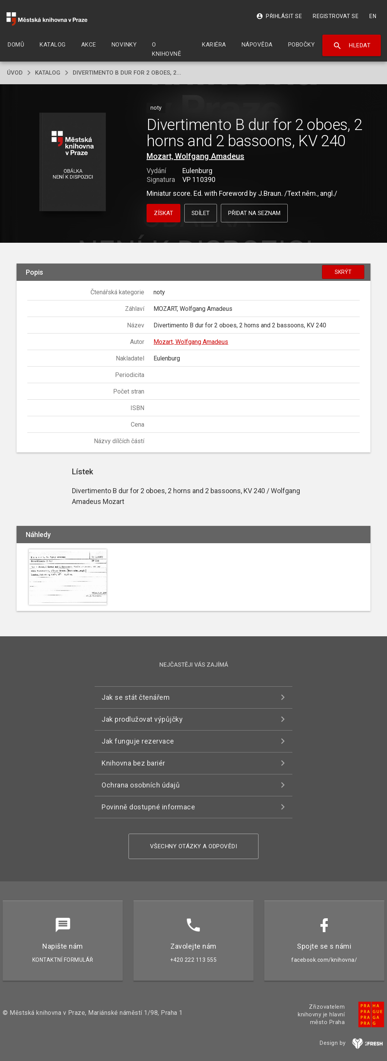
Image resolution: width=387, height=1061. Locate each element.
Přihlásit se (279, 16)
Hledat (352, 45)
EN (372, 16)
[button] (72, 162)
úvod (15, 72)
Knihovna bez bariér (133, 763)
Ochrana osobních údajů (141, 785)
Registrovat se (336, 16)
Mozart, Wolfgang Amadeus (195, 156)
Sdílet (201, 213)
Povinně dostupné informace (148, 807)
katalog (47, 72)
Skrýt (343, 272)
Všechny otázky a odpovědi (193, 846)
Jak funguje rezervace (138, 741)
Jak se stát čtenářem (136, 697)
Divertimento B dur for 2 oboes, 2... (127, 72)
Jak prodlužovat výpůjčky (142, 719)
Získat (163, 213)
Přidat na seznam (254, 213)
